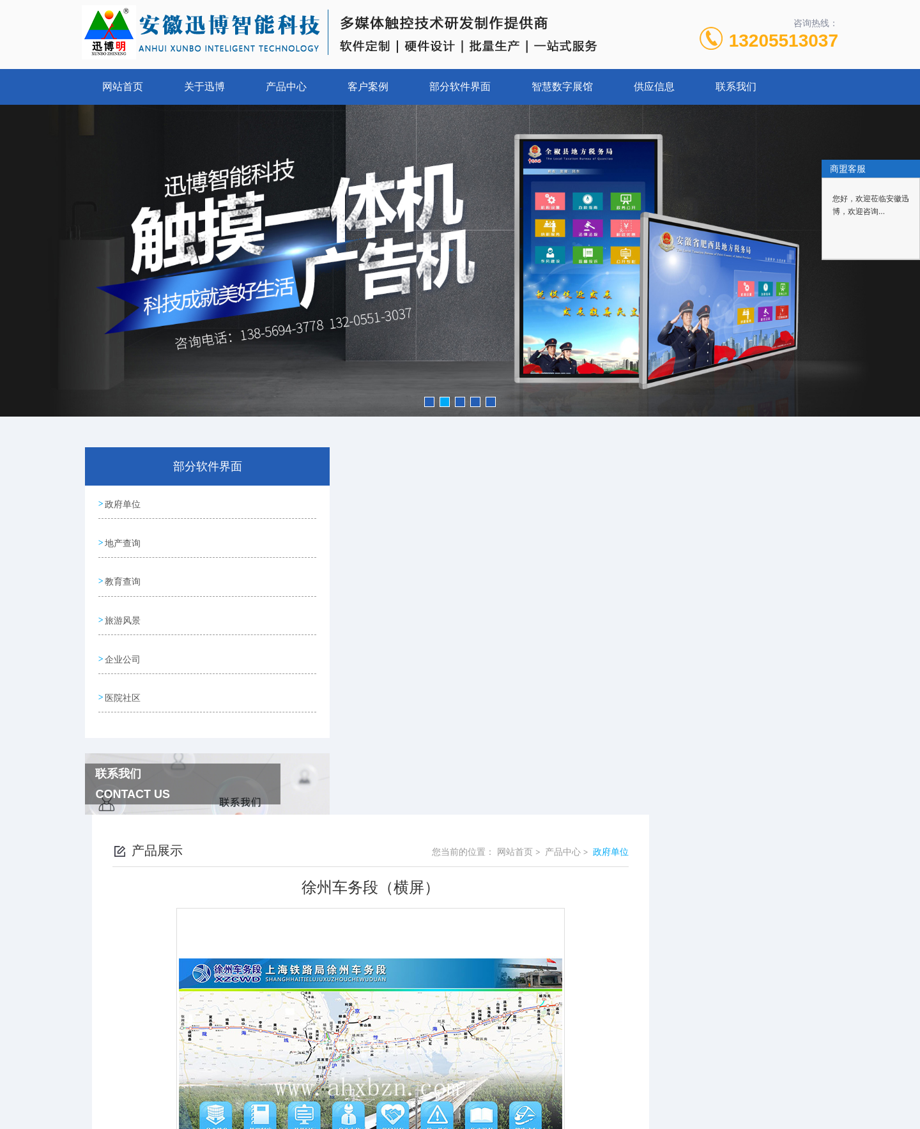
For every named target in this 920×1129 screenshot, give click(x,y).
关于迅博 (204, 86)
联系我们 (736, 86)
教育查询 (123, 576)
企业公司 (123, 649)
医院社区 (123, 685)
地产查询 (123, 540)
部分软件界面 (460, 86)
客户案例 (368, 86)
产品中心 (286, 86)
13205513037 (783, 40)
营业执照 (460, 1050)
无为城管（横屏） (383, 878)
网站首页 (122, 86)
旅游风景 (123, 613)
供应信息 (654, 86)
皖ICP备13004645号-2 (549, 1009)
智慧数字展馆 (562, 86)
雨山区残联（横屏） (388, 900)
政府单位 (123, 503)
